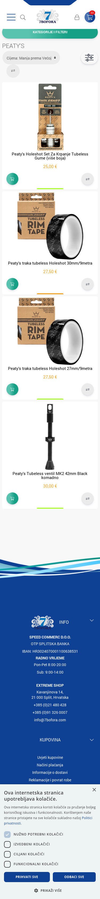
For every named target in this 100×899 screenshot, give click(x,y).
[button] (50, 890)
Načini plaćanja (50, 764)
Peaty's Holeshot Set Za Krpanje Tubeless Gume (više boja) (50, 156)
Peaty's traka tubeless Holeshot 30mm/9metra (50, 263)
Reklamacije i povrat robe (50, 779)
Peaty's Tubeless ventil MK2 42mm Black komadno (50, 475)
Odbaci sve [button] (74, 877)
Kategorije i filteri (50, 31)
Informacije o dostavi (50, 772)
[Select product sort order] (31, 57)
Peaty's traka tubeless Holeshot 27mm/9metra (50, 368)
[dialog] (50, 841)
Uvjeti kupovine (50, 757)
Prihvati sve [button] (26, 877)
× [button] (94, 790)
